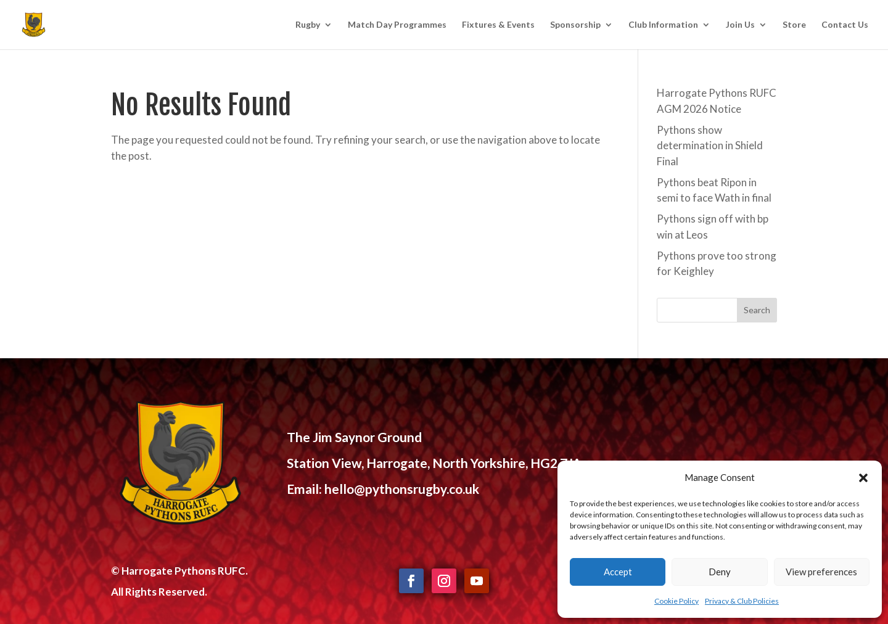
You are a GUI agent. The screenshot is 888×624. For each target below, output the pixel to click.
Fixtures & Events (498, 25)
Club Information (663, 25)
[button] (863, 478)
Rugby (307, 25)
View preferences (821, 571)
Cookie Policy (676, 601)
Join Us (740, 25)
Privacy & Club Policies (742, 601)
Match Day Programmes (397, 25)
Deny (720, 571)
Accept (618, 571)
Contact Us (844, 25)
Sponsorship (575, 25)
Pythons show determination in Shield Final (710, 145)
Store (794, 25)
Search (757, 310)
